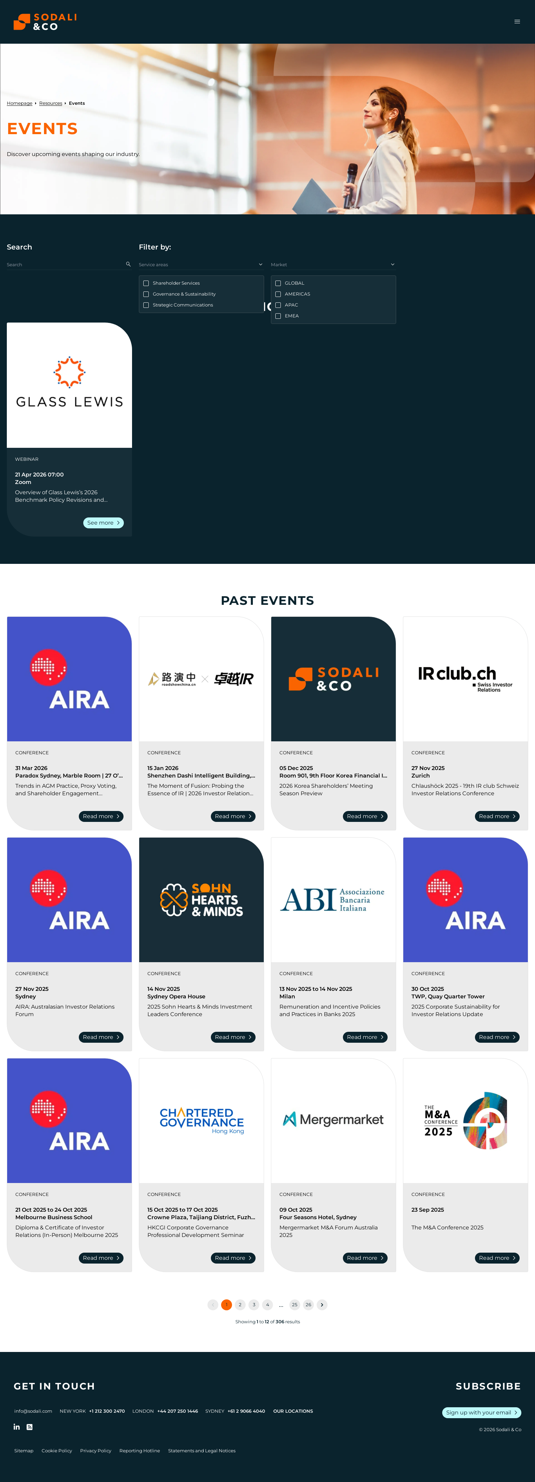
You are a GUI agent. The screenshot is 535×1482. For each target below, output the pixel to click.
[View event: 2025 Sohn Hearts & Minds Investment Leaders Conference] (201, 900)
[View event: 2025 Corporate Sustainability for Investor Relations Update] (465, 900)
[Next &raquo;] (322, 1304)
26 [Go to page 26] (308, 1304)
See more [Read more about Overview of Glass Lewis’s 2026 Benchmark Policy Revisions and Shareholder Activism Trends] (104, 523)
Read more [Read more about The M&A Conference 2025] (498, 1258)
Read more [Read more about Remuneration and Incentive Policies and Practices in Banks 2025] (366, 1037)
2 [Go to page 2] (240, 1304)
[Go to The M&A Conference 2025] (465, 1231)
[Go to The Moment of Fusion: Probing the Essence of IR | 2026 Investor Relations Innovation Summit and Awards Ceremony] (201, 789)
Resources (50, 103)
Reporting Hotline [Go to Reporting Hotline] (139, 1450)
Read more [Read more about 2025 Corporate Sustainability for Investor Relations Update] (498, 1037)
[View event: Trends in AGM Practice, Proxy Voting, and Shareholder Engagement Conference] (69, 679)
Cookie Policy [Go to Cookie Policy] (57, 1450)
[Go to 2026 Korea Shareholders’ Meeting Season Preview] (333, 789)
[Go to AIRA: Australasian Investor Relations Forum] (69, 1010)
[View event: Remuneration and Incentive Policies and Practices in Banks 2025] (333, 900)
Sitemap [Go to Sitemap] (23, 1450)
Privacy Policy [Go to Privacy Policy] (95, 1450)
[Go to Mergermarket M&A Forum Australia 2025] (333, 1231)
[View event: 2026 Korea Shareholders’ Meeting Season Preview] (333, 679)
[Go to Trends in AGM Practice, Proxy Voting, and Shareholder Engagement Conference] (69, 789)
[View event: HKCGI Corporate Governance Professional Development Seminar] (201, 1120)
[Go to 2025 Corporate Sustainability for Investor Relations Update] (465, 1010)
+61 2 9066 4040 (246, 1411)
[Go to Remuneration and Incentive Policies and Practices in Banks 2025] (333, 1010)
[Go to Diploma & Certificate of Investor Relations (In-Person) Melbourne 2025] (69, 1231)
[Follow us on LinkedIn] (17, 1427)
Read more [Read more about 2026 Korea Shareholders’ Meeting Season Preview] (366, 816)
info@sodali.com (33, 1411)
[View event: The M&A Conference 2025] (465, 1120)
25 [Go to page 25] (295, 1304)
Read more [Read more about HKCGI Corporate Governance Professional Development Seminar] (234, 1258)
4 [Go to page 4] (267, 1304)
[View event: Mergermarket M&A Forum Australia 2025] (333, 1120)
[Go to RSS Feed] (30, 1427)
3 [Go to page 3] (254, 1304)
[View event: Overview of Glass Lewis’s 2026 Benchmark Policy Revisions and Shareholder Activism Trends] (69, 385)
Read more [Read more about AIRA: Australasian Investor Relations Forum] (102, 1037)
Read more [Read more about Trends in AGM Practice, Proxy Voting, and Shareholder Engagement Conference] (102, 816)
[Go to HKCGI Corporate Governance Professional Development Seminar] (201, 1231)
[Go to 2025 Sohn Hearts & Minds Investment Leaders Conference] (201, 1010)
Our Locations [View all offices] (293, 1411)
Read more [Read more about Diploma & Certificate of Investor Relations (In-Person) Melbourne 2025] (102, 1258)
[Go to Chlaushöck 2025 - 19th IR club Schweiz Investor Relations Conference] (465, 789)
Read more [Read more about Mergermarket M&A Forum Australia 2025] (366, 1258)
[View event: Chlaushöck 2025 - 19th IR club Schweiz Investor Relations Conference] (465, 679)
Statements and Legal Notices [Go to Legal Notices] (201, 1450)
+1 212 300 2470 (107, 1411)
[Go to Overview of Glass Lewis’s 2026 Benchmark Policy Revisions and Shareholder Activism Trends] (69, 496)
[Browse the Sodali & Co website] (45, 22)
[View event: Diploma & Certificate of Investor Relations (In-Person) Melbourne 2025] (69, 1120)
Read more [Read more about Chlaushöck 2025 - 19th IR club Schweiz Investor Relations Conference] (498, 816)
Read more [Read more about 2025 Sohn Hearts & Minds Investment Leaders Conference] (234, 1037)
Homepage (19, 103)
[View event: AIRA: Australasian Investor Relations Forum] (69, 900)
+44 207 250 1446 (177, 1411)
